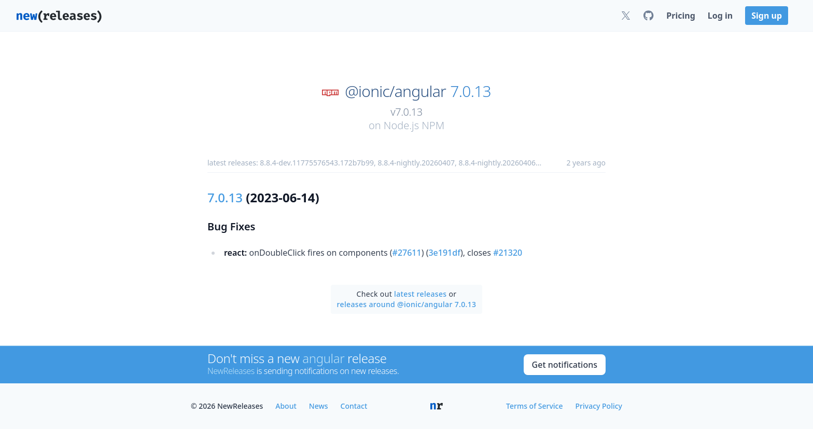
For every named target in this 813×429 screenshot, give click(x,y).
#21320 (507, 252)
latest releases (420, 294)
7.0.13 (470, 91)
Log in (720, 15)
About (286, 406)
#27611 (407, 252)
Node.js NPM (414, 125)
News (318, 406)
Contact (354, 406)
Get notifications (564, 364)
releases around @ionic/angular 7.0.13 (406, 304)
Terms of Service (534, 406)
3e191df (444, 252)
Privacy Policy (599, 406)
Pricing (680, 15)
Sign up (766, 15)
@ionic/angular (395, 91)
